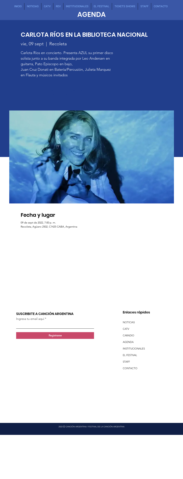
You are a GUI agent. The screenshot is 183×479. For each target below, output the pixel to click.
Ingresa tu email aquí (30, 318)
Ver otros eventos (54, 95)
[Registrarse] (55, 335)
